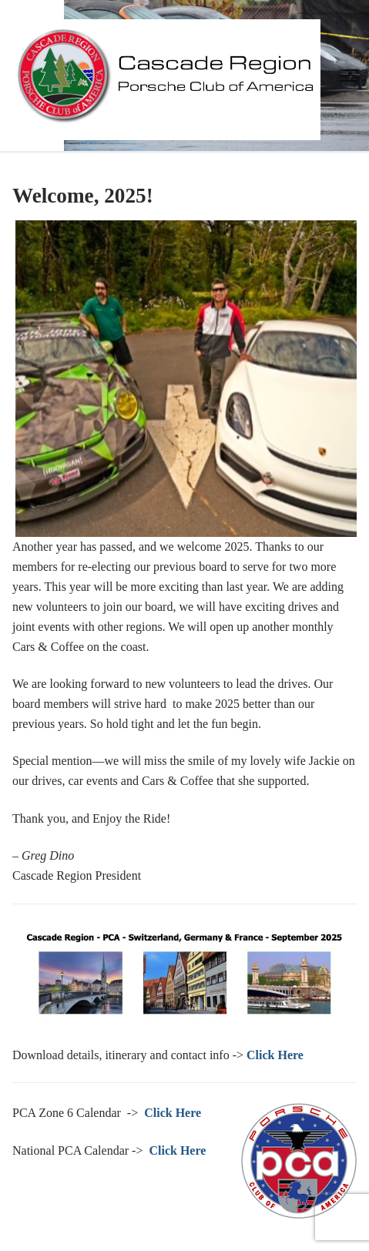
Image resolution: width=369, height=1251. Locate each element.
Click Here (172, 1112)
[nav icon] (348, 75)
